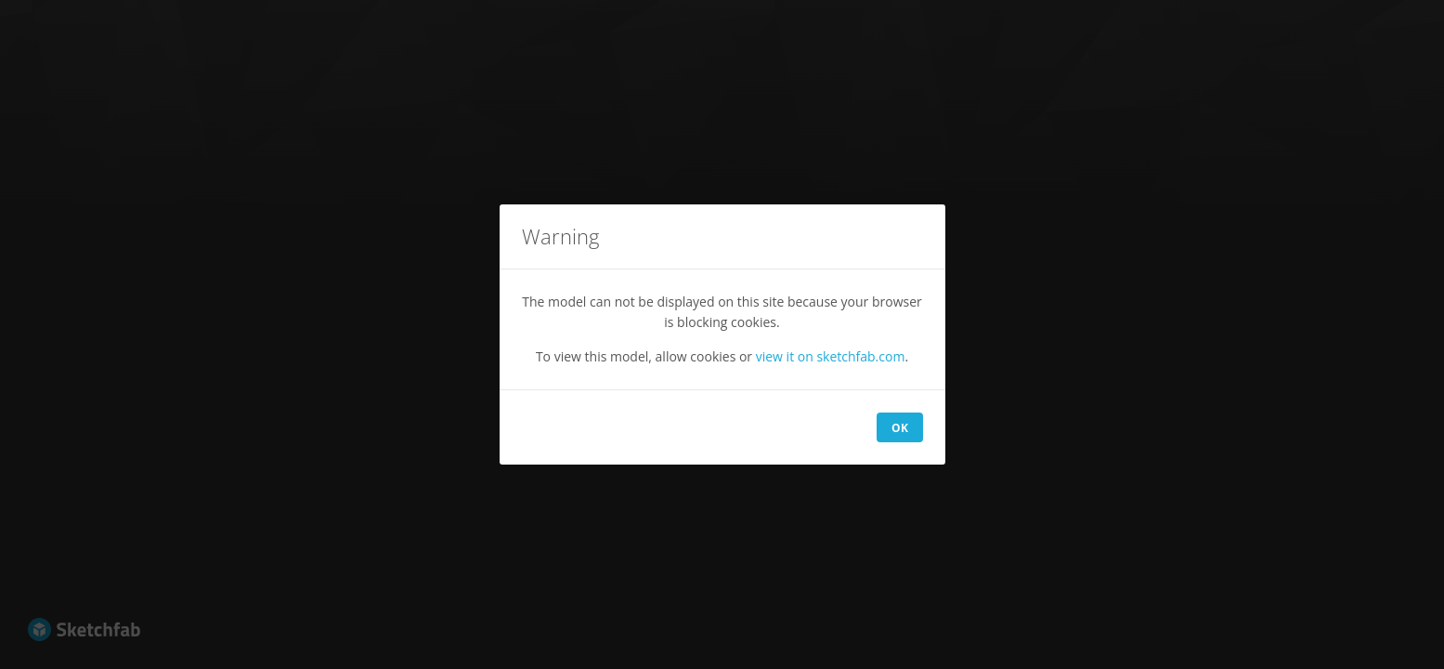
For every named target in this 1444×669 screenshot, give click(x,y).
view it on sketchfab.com (830, 356)
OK (899, 428)
